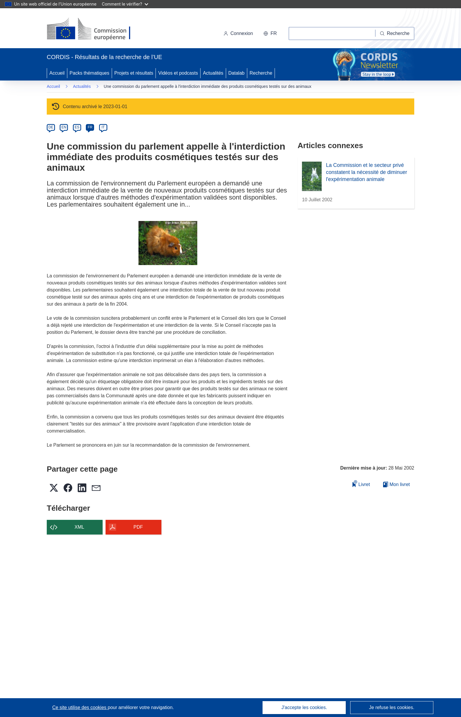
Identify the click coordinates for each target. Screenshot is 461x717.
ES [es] (77, 127)
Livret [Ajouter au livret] (361, 483)
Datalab (236, 73)
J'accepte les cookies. (304, 707)
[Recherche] (394, 33)
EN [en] (63, 127)
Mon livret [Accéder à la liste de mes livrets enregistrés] (396, 484)
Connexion (238, 33)
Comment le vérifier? (125, 3)
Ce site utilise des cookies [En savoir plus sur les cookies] (80, 707)
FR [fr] (90, 127)
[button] (270, 33)
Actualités (213, 73)
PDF (138, 527)
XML (79, 527)
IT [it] (103, 127)
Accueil (57, 73)
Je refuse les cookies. (391, 707)
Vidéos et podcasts (178, 73)
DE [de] (51, 127)
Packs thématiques (89, 73)
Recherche (261, 73)
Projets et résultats (133, 73)
